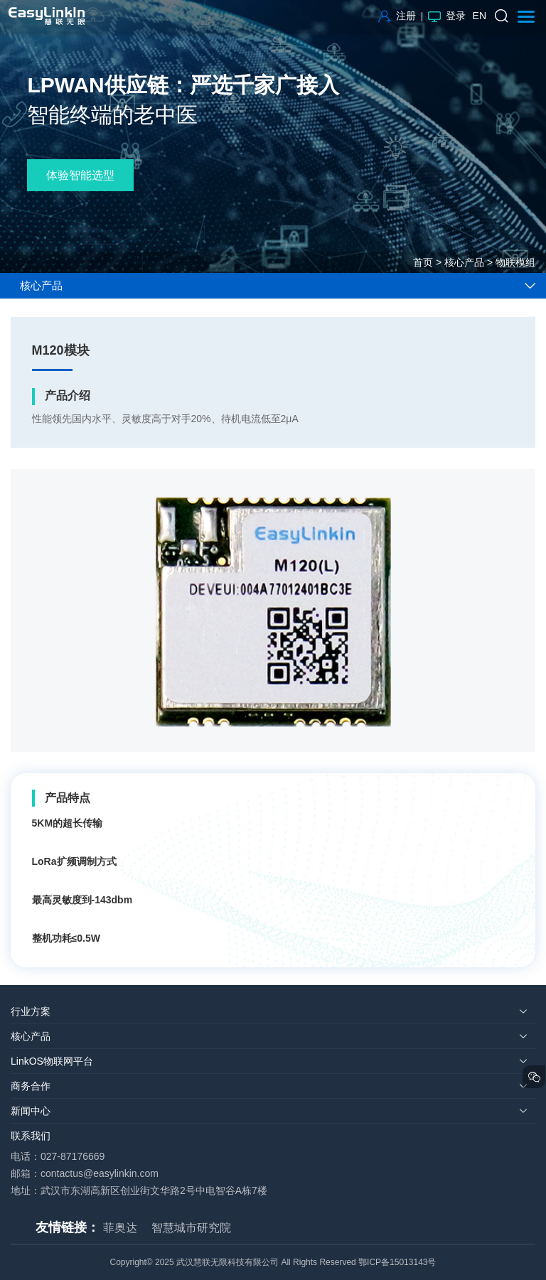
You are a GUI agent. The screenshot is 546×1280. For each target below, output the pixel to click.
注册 (397, 15)
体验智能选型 (80, 175)
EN (479, 15)
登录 (447, 15)
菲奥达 (120, 1228)
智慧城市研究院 (191, 1228)
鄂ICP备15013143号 (397, 1262)
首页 (423, 262)
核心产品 (464, 262)
